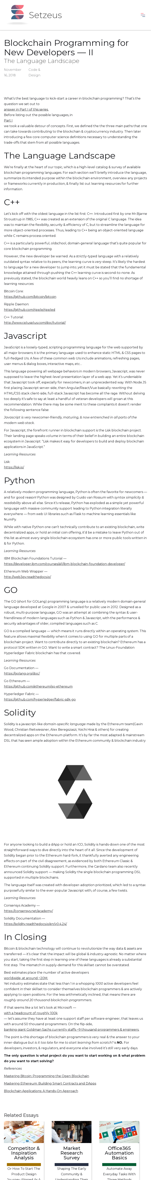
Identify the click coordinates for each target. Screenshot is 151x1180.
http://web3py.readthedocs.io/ (27, 577)
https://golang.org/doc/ (22, 673)
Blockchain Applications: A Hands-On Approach (41, 1091)
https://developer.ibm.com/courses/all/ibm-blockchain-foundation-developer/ (64, 564)
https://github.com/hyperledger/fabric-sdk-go (40, 699)
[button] (143, 15)
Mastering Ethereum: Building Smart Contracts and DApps (50, 1083)
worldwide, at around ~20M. (26, 978)
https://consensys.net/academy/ (28, 911)
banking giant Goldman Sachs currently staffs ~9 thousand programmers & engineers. (71, 1029)
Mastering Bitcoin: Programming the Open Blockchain (46, 1076)
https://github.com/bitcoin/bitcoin (30, 297)
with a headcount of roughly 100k (31, 1013)
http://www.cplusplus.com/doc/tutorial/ (35, 323)
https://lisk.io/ (14, 467)
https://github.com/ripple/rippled (29, 310)
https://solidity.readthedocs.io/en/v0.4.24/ (35, 924)
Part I (8, 120)
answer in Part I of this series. (26, 109)
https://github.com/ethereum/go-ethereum (38, 686)
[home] (34, 15)
